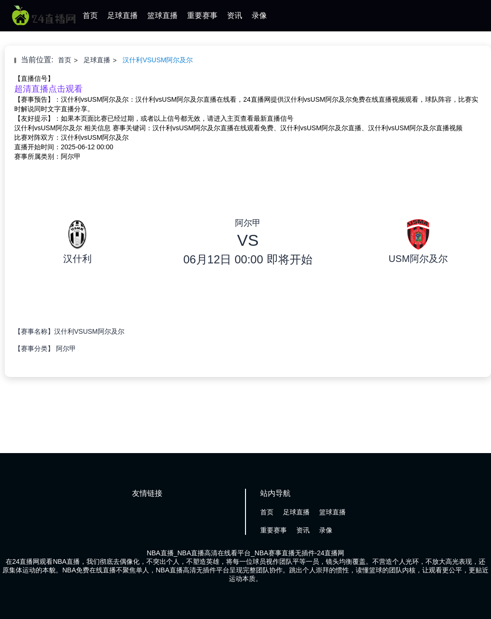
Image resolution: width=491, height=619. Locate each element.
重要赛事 (202, 15)
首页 (90, 15)
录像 (259, 15)
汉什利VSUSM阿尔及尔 (158, 60)
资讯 (234, 15)
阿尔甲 (66, 348)
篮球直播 (162, 15)
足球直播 (122, 15)
